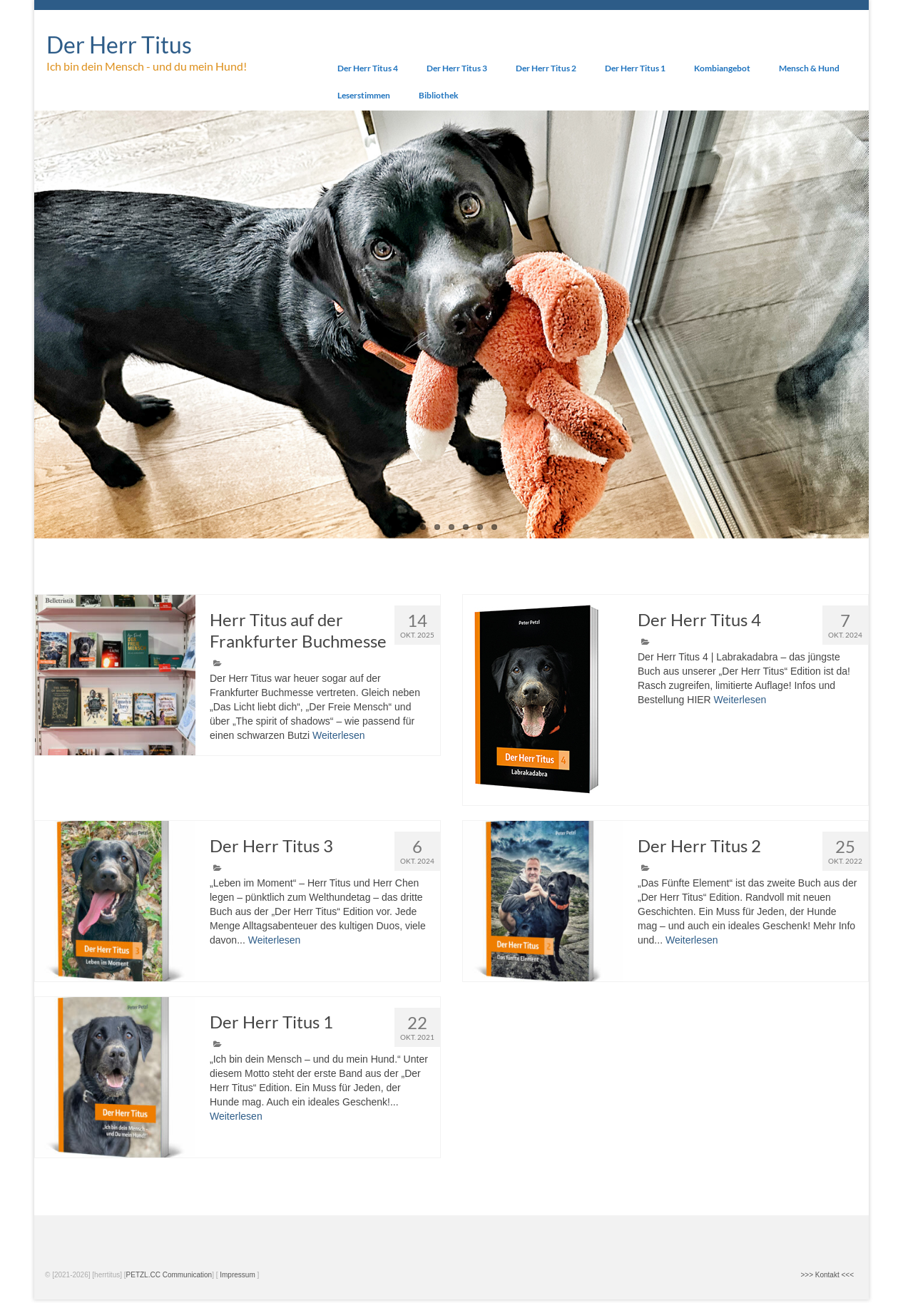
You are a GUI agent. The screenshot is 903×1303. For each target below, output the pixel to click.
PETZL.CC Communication (169, 1275)
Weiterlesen (338, 735)
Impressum (237, 1275)
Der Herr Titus (119, 44)
